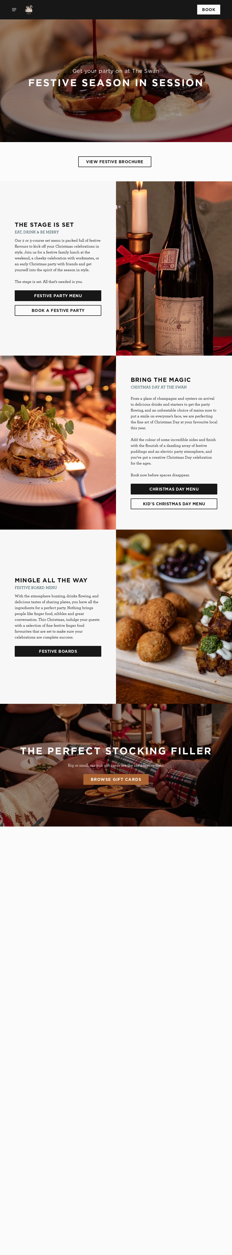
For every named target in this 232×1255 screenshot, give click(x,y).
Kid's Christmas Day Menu (174, 504)
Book (209, 9)
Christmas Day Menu (174, 489)
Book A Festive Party (58, 310)
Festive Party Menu (58, 295)
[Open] (14, 10)
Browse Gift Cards (116, 779)
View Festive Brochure (114, 161)
